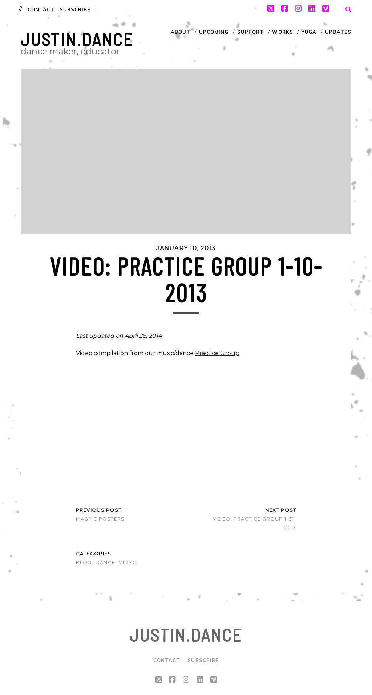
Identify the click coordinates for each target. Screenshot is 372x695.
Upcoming (214, 32)
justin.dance (77, 39)
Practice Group (217, 353)
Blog (84, 562)
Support (250, 32)
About (180, 32)
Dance (105, 562)
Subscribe (75, 9)
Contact (41, 9)
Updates (338, 32)
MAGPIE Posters (100, 519)
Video (128, 562)
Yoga (309, 32)
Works (282, 32)
